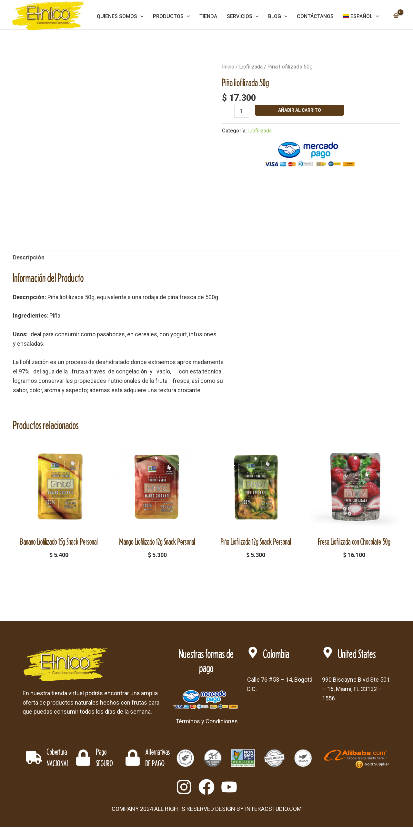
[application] (148, 16)
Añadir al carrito (299, 110)
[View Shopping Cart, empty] (396, 16)
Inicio (228, 67)
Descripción (29, 257)
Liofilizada (252, 67)
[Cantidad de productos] (241, 111)
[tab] (29, 257)
